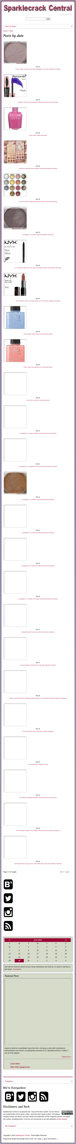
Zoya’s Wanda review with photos (38, 135)
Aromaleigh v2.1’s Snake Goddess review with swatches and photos (38, 433)
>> (66, 940)
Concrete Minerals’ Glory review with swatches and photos (38, 731)
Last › (68, 872)
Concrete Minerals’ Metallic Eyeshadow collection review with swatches (38, 201)
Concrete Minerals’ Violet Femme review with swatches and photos (38, 665)
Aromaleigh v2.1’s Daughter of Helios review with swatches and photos (38, 466)
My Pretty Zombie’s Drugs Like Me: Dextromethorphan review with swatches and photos (38, 863)
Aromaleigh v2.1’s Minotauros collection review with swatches (38, 565)
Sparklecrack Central (10, 1112)
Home (5, 31)
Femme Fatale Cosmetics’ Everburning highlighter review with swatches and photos (38, 69)
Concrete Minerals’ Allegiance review (38, 764)
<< (10, 940)
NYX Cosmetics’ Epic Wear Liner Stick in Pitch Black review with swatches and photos (38, 267)
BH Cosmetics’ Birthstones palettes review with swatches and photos (37, 797)
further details (61, 1119)
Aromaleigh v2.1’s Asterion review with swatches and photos (38, 532)
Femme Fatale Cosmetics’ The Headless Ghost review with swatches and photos (38, 830)
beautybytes (17, 969)
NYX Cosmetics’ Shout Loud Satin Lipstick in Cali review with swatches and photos (38, 301)
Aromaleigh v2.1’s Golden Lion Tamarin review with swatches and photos (38, 599)
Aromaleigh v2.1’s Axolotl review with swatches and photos (38, 234)
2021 (11, 31)
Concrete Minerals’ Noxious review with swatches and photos (38, 632)
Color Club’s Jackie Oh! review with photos (38, 400)
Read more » (67, 1057)
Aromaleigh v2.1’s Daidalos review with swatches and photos (38, 499)
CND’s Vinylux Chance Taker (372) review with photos (38, 334)
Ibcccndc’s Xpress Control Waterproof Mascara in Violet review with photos (38, 102)
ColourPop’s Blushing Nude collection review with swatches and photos (38, 168)
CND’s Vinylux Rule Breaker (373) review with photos (38, 367)
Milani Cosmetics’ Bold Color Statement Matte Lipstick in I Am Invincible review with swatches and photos (38, 698)
